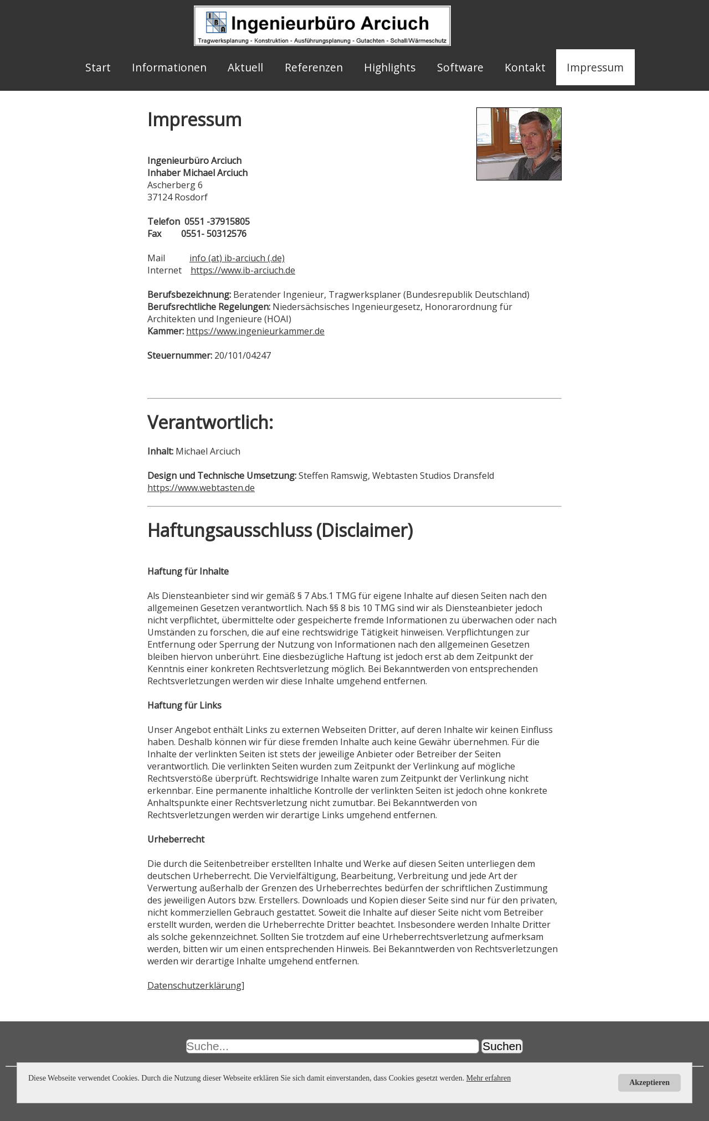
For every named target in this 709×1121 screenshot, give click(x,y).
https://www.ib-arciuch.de (243, 270)
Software (460, 67)
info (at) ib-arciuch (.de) (237, 258)
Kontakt (525, 67)
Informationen (169, 67)
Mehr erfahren (488, 1078)
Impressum (595, 67)
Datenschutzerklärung (194, 985)
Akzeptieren (649, 1082)
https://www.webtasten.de (201, 488)
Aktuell (245, 67)
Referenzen (314, 67)
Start (98, 67)
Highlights (389, 67)
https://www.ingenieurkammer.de (255, 331)
